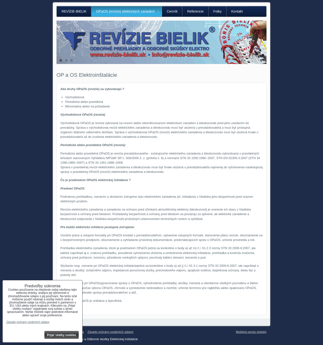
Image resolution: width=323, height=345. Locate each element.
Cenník (172, 11)
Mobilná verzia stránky (251, 332)
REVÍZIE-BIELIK (74, 11)
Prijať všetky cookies (61, 335)
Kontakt (237, 11)
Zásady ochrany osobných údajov (110, 332)
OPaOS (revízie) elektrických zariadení (125, 11)
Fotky (217, 11)
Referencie (195, 11)
